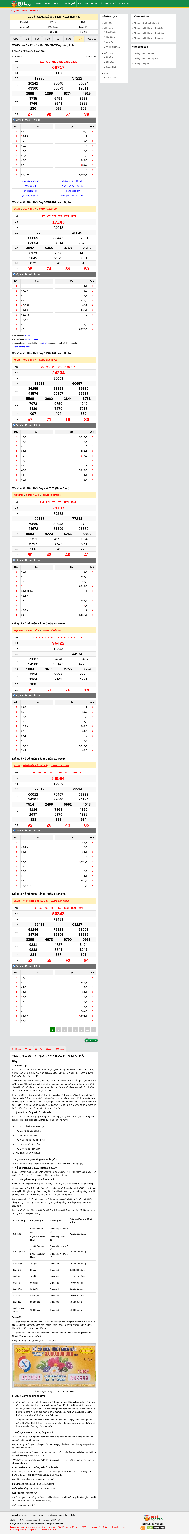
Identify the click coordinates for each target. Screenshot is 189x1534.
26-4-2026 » (91, 56)
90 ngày (49, 1049)
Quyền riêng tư (45, 1520)
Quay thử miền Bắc (30, 196)
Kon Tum (83, 32)
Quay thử (96, 4)
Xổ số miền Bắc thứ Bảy (35, 765)
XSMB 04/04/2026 (51, 495)
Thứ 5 (58, 39)
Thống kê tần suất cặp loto (146, 58)
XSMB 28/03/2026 (51, 630)
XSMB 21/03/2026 (60, 765)
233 (87, 1030)
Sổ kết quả (69, 4)
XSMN (47, 4)
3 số (37, 120)
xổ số (44, 343)
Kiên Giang (53, 27)
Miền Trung (109, 53)
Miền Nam (108, 28)
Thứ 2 (26, 39)
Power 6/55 (111, 77)
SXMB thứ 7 (30, 186)
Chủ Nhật (91, 39)
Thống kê (110, 4)
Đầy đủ (18, 120)
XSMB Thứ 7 (29, 209)
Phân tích (124, 4)
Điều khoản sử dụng (29, 1520)
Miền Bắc (24, 22)
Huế (83, 22)
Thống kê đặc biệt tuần (72, 181)
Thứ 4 (47, 39)
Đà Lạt (53, 22)
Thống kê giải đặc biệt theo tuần (148, 28)
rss (142, 1528)
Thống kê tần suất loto (72, 186)
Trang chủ (15, 1515)
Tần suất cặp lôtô (31, 191)
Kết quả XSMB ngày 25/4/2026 (28, 51)
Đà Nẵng (109, 57)
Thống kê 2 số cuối (30, 181)
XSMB (38, 4)
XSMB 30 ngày (31, 339)
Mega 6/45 (24, 27)
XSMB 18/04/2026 (48, 209)
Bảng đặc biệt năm (22, 347)
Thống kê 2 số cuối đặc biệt (146, 23)
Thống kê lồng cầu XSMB (72, 196)
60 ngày (38, 1049)
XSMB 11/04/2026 (48, 360)
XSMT (57, 4)
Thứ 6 (68, 39)
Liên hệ (56, 1520)
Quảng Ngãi (111, 67)
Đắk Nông (110, 62)
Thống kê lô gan (72, 191)
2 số (28, 120)
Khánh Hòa (83, 27)
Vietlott (83, 4)
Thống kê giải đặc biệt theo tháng (149, 33)
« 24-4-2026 (17, 56)
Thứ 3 (36, 39)
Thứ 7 (79, 39)
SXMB (17, 765)
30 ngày (28, 1049)
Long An (109, 42)
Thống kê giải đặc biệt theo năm (148, 38)
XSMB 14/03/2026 (60, 901)
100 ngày (60, 1049)
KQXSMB (18, 495)
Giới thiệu (14, 1520)
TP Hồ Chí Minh (113, 47)
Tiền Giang (53, 32)
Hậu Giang (110, 37)
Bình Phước (111, 32)
